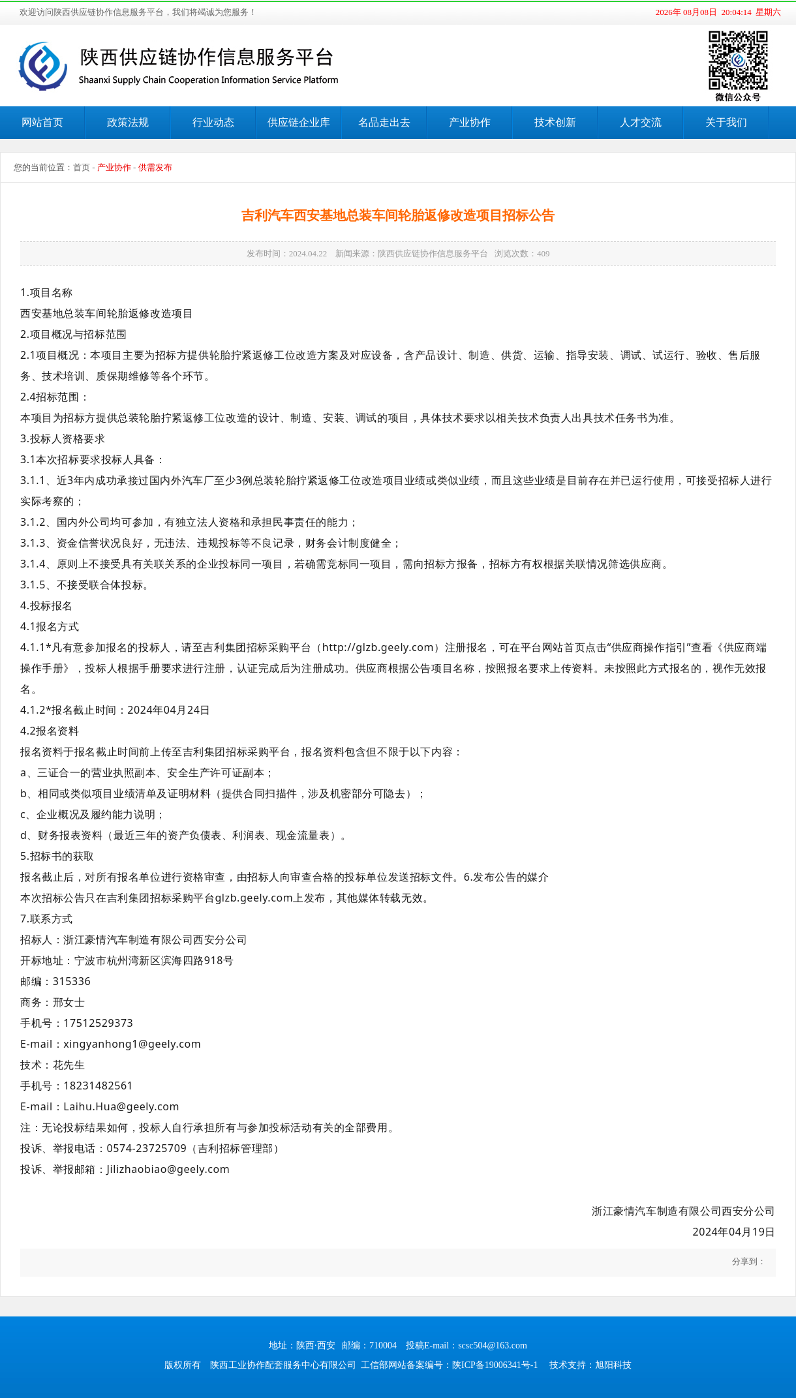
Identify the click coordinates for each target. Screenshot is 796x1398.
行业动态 (213, 122)
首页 (81, 167)
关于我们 (726, 122)
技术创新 (555, 122)
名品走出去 (384, 122)
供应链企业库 (299, 122)
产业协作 (470, 122)
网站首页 (42, 122)
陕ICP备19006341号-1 (495, 1365)
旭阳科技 (613, 1365)
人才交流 (641, 122)
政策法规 (128, 122)
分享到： (748, 1261)
